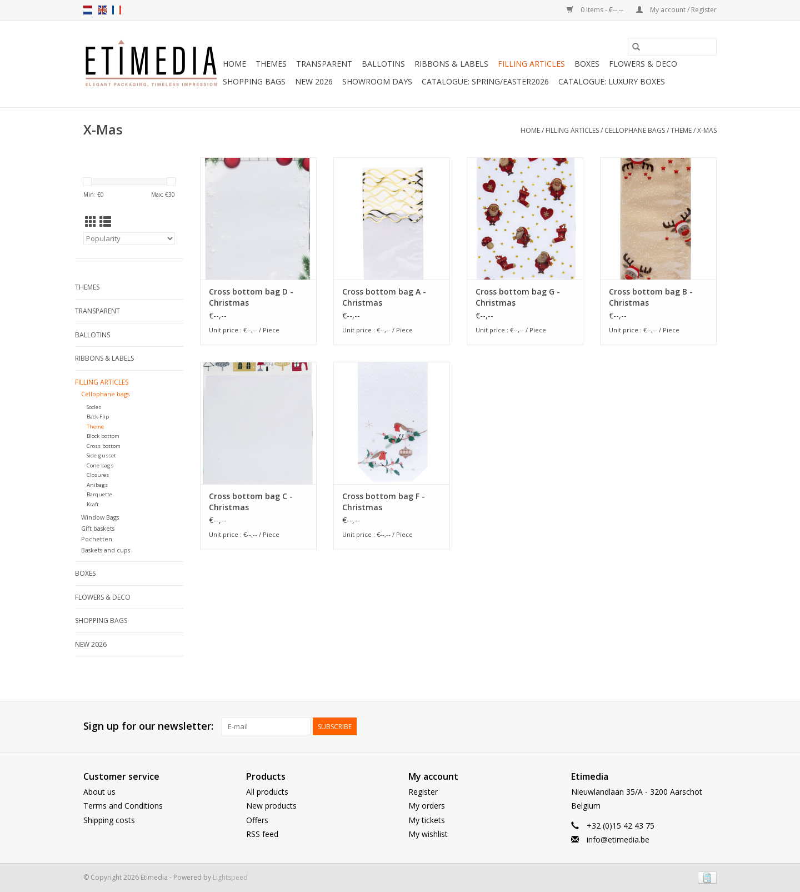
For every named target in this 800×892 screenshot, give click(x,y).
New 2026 (314, 81)
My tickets (426, 820)
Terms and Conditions (123, 805)
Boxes (586, 63)
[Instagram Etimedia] (708, 726)
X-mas (707, 130)
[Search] (672, 47)
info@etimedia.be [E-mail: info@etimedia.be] (618, 839)
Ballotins (383, 63)
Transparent (324, 63)
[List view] (105, 222)
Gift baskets (97, 528)
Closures (98, 475)
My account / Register (676, 9)
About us (99, 791)
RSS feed (262, 834)
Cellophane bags (634, 130)
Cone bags (100, 465)
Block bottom (103, 436)
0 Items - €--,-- (596, 9)
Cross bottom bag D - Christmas (251, 297)
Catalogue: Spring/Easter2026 (485, 81)
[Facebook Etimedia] (688, 726)
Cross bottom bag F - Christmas (383, 501)
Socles (94, 407)
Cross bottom (104, 446)
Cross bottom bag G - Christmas (518, 297)
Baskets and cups (105, 550)
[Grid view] (91, 222)
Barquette (99, 494)
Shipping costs (109, 820)
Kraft (93, 504)
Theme (681, 130)
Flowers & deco (643, 63)
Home (234, 63)
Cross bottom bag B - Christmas (651, 297)
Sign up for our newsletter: (148, 726)
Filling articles (531, 63)
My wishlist (428, 834)
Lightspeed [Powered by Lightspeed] (230, 877)
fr (116, 10)
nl (87, 10)
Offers (257, 820)
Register (423, 791)
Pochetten (96, 539)
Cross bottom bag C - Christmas (251, 501)
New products (271, 805)
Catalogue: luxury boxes (611, 81)
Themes (271, 63)
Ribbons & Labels (451, 63)
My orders (426, 805)
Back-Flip (98, 416)
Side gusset (101, 455)
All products (267, 791)
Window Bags (100, 517)
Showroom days (377, 81)
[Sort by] (129, 238)
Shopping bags (254, 81)
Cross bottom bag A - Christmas (384, 297)
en (102, 10)
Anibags (97, 485)
